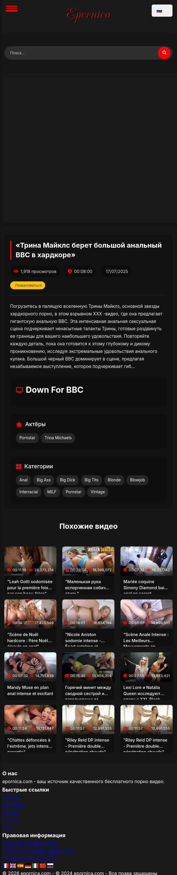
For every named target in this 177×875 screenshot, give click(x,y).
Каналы (10, 820)
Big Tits (91, 480)
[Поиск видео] (164, 53)
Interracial (28, 492)
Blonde (114, 480)
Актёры (10, 812)
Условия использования (29, 858)
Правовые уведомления (29, 843)
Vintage (98, 492)
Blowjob (137, 480)
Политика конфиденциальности (38, 851)
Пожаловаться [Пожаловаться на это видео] (28, 285)
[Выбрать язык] (162, 10)
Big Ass (44, 480)
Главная (11, 798)
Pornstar (27, 437)
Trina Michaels (58, 437)
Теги (7, 827)
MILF (51, 492)
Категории (14, 805)
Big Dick (67, 480)
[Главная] (88, 16)
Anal (23, 480)
